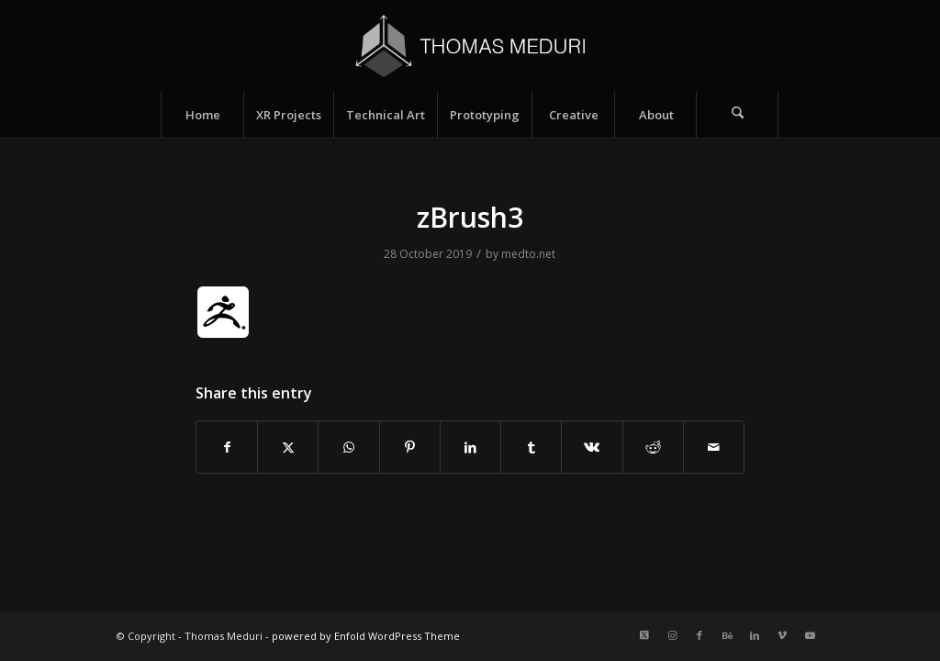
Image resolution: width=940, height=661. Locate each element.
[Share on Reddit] (653, 447)
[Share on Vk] (591, 447)
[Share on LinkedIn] (470, 447)
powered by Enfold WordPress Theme (366, 636)
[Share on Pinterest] (410, 447)
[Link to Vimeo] (782, 635)
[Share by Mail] (714, 447)
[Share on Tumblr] (531, 447)
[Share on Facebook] (226, 447)
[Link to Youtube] (809, 635)
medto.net (528, 254)
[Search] (737, 115)
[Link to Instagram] (672, 635)
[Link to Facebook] (699, 635)
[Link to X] (644, 635)
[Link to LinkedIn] (754, 635)
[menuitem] (202, 115)
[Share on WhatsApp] (348, 447)
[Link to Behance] (727, 635)
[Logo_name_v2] (469, 46)
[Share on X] (288, 447)
